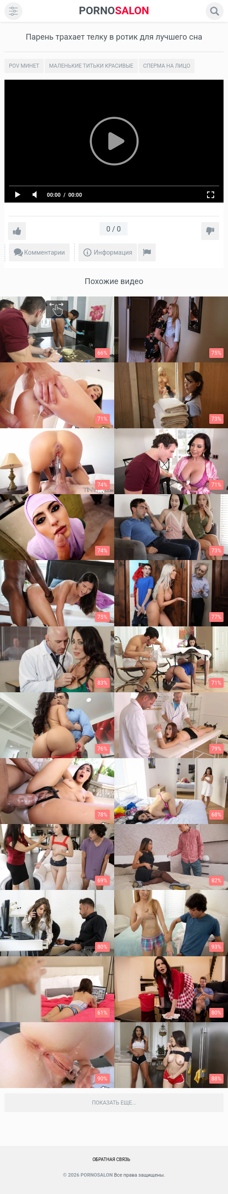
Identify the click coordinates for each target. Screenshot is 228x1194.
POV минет (24, 66)
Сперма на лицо (167, 66)
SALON (114, 11)
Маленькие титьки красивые (91, 66)
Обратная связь (111, 1159)
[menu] (13, 11)
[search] (215, 11)
